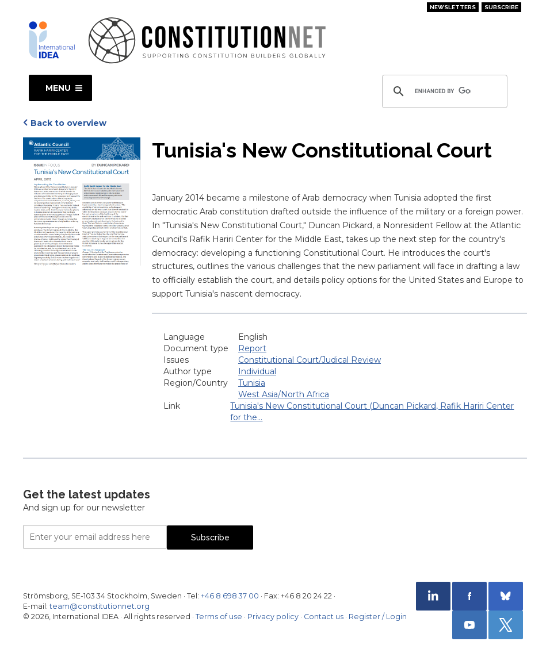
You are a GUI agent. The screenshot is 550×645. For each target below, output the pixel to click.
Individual (257, 371)
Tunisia (251, 383)
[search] (443, 91)
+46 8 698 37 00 (230, 596)
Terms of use (219, 616)
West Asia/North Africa (283, 394)
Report (252, 348)
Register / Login (378, 616)
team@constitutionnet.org (99, 606)
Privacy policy (273, 616)
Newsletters (453, 7)
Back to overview (68, 123)
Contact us (323, 616)
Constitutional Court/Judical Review (309, 360)
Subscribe (501, 7)
